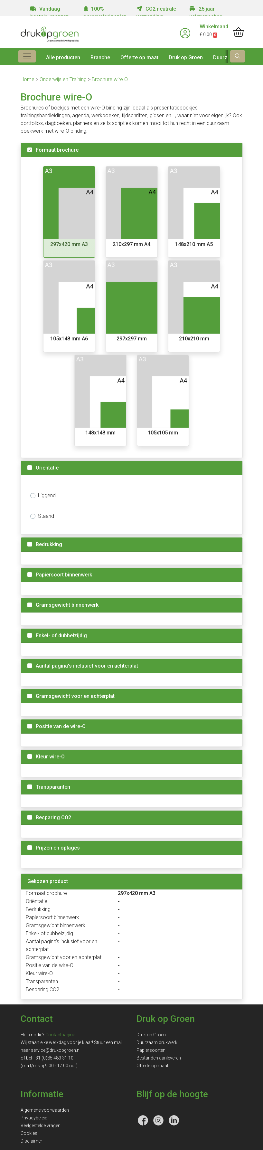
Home (28, 79)
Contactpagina (60, 1034)
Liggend (47, 495)
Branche (100, 57)
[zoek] (237, 56)
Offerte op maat (139, 57)
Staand (46, 516)
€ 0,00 (208, 34)
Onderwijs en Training (64, 79)
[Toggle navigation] (27, 56)
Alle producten (63, 57)
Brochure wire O (110, 79)
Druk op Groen (186, 57)
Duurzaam (225, 57)
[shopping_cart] (239, 32)
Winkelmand (214, 27)
